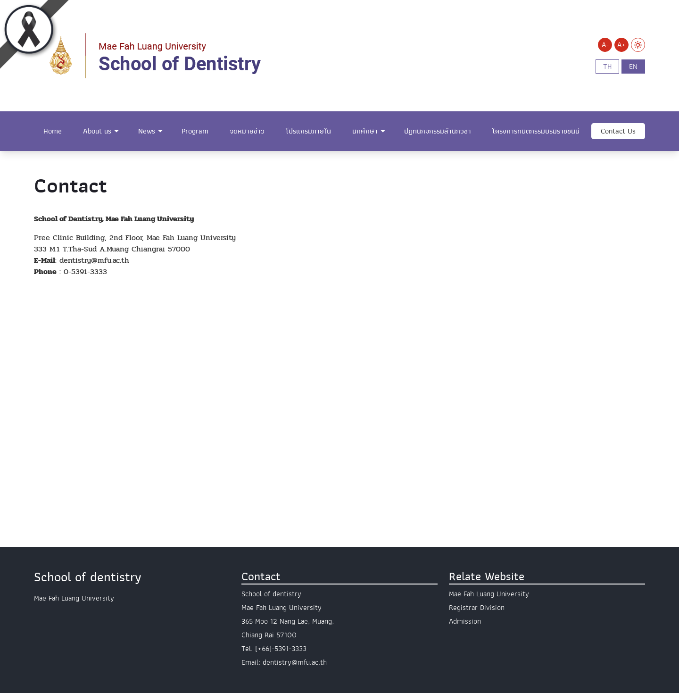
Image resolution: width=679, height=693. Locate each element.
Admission (465, 621)
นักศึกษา (365, 131)
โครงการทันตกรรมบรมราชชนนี (536, 131)
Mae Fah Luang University (489, 594)
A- (605, 44)
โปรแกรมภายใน (308, 131)
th (607, 66)
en (633, 66)
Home (52, 131)
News (146, 131)
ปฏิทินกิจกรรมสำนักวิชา (437, 131)
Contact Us (618, 131)
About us (97, 131)
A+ (621, 44)
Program (195, 131)
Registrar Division (477, 607)
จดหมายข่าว (247, 131)
